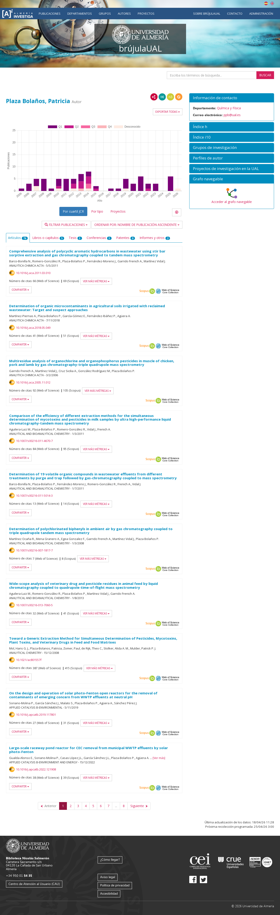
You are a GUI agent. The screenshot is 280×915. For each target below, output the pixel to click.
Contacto (234, 13)
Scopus (144, 291)
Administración (261, 13)
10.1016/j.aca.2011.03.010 (33, 273)
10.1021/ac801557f (28, 660)
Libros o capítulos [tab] (48, 238)
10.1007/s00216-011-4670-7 (34, 441)
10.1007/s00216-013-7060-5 (34, 605)
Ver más (159, 758)
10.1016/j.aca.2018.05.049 (33, 328)
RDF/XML (154, 97)
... (116, 806)
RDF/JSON (178, 97)
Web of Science (170, 291)
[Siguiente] (139, 806)
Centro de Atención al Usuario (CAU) (34, 884)
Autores (124, 13)
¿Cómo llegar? (110, 859)
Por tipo (97, 211)
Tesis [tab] (75, 238)
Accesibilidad (109, 893)
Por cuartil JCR (73, 211)
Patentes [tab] (125, 238)
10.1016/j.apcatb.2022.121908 (36, 769)
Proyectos (146, 13)
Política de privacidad (114, 885)
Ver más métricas (96, 281)
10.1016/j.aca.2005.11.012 (33, 382)
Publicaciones (49, 13)
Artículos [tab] (18, 238)
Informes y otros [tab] (155, 238)
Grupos (105, 13)
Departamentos (79, 13)
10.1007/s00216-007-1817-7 (34, 550)
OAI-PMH (158, 291)
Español (266, 3)
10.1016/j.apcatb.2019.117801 (36, 714)
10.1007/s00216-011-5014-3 (34, 495)
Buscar (265, 75)
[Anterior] (48, 806)
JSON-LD (162, 97)
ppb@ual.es (232, 115)
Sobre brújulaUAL (206, 13)
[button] (231, 97)
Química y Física (229, 108)
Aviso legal (107, 877)
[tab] (231, 97)
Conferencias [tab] (99, 238)
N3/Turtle (170, 97)
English (272, 3)
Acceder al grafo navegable (231, 202)
